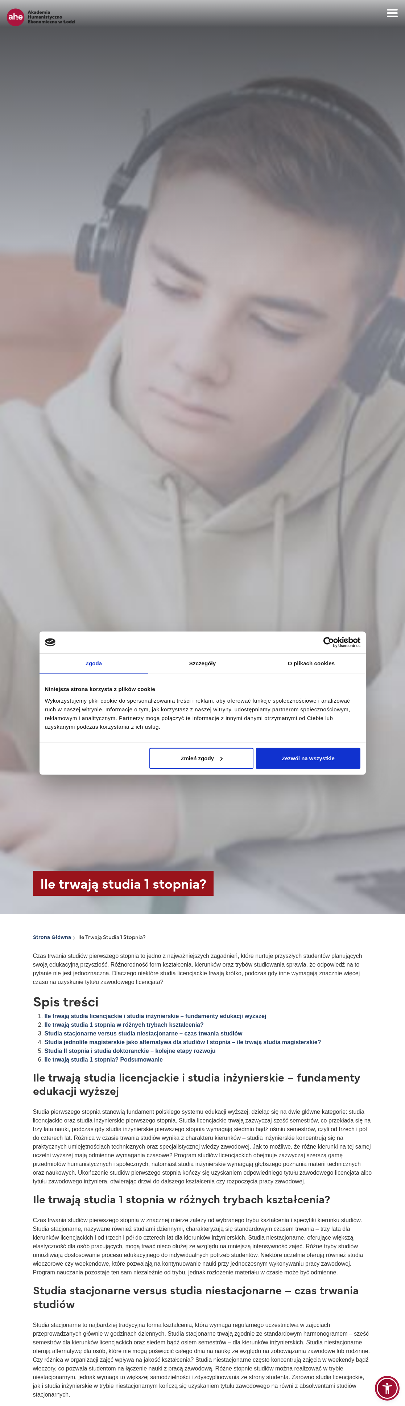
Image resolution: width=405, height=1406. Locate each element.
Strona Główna (52, 936)
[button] (387, 1388)
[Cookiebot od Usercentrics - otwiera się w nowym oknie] (328, 642)
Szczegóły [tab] (202, 663)
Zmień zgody (202, 758)
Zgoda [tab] (94, 663)
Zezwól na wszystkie (308, 758)
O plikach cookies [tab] (311, 663)
